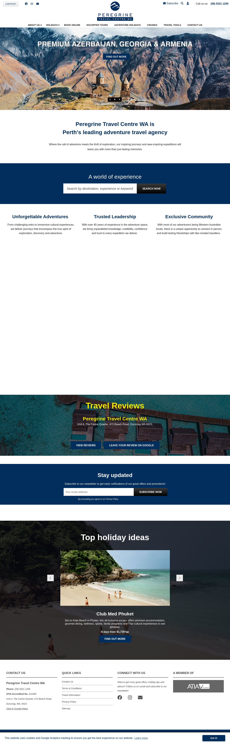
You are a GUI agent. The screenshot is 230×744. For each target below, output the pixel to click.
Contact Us (67, 681)
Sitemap (66, 708)
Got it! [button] (213, 738)
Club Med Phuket (115, 613)
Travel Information (71, 695)
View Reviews (86, 445)
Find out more (115, 639)
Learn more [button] (141, 738)
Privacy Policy (112, 499)
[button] (188, 3)
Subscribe (170, 3)
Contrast (10, 4)
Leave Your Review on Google (131, 445)
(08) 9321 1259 (219, 3)
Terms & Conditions (72, 688)
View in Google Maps (17, 708)
